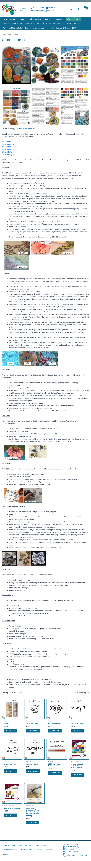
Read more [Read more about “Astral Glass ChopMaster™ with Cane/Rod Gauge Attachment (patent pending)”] (32, 824)
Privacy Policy (34, 845)
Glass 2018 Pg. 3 (8, 152)
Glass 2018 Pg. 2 (8, 149)
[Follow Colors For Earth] (76, 844)
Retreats (40, 849)
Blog (25, 845)
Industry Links (16, 845)
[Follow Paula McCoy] (76, 846)
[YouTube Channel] (76, 851)
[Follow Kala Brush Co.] (76, 849)
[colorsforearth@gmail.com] (43, 11)
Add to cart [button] (11, 731)
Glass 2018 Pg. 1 (7, 147)
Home (4, 35)
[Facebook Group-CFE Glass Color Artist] (76, 855)
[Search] (78, 9)
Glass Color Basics (25, 129)
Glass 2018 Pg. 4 (8, 155)
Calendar (48, 849)
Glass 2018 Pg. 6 (8, 144)
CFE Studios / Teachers (9, 849)
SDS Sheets (45, 845)
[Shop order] (81, 693)
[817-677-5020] (37, 8)
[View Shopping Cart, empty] (86, 9)
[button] (25, 19)
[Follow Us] (50, 8)
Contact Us (5, 845)
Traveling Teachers (27, 849)
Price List (4, 854)
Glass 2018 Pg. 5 (8, 142)
